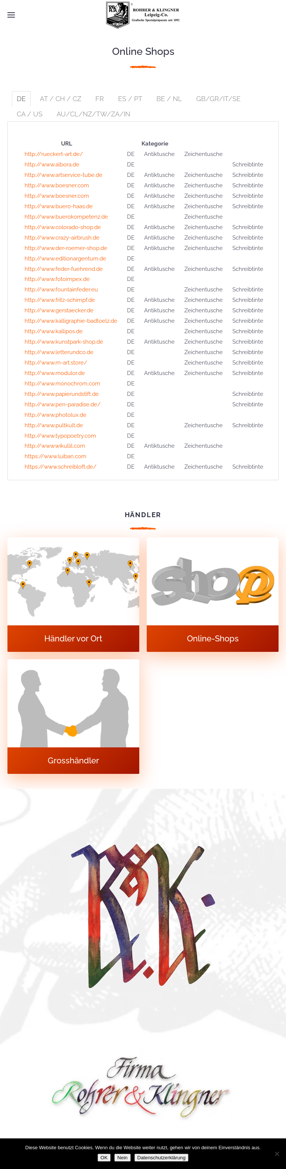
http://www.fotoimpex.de (57, 279)
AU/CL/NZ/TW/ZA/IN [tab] (93, 114)
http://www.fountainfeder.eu (61, 289)
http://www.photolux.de (55, 415)
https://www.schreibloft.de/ (60, 466)
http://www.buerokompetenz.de (66, 216)
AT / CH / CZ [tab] (60, 99)
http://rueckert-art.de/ (54, 154)
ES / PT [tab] (130, 99)
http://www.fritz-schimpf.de (60, 300)
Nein (122, 1157)
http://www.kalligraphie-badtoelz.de (71, 321)
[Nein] (276, 1153)
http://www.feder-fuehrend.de (64, 269)
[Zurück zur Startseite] (143, 15)
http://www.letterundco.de (59, 352)
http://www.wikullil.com (55, 446)
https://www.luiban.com (55, 456)
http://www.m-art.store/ (56, 362)
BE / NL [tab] (169, 99)
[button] (11, 15)
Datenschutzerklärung (161, 1157)
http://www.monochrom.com (62, 383)
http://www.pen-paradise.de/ (63, 404)
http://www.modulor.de (55, 373)
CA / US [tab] (29, 114)
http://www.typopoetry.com (60, 435)
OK (104, 1157)
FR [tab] (99, 99)
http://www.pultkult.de (54, 425)
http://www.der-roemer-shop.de (66, 248)
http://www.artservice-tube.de (63, 175)
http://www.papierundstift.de (62, 394)
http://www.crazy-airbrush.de (62, 237)
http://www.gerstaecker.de (59, 310)
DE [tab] (21, 99)
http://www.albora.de (52, 164)
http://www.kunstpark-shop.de (64, 341)
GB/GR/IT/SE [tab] (218, 99)
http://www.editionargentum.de (65, 258)
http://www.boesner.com (57, 185)
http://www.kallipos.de (54, 331)
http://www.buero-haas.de (59, 206)
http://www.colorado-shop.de (63, 227)
